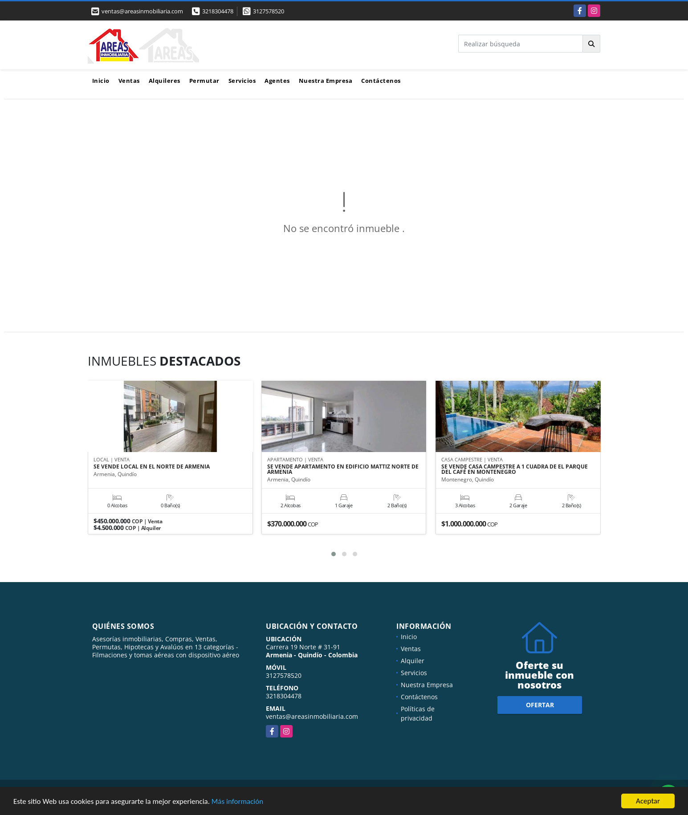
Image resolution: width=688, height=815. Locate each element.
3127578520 (268, 11)
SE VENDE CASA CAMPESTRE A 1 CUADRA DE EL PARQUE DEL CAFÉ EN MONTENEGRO (514, 470)
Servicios (242, 81)
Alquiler (412, 660)
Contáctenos (381, 81)
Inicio (101, 81)
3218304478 (217, 11)
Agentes (277, 81)
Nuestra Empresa (326, 81)
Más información (237, 802)
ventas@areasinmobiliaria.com (312, 716)
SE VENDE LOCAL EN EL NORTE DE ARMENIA (152, 467)
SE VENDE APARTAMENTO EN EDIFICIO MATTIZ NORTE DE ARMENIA (343, 470)
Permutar (204, 81)
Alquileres (164, 81)
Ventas (129, 81)
